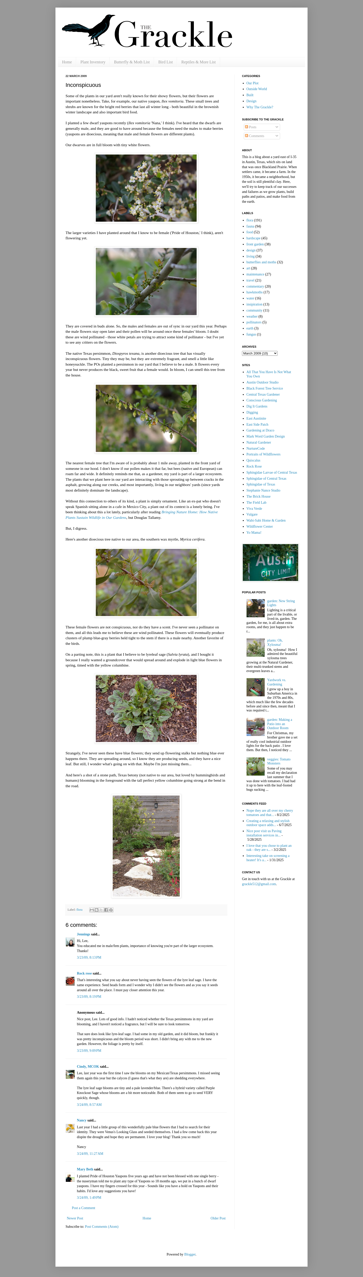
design (251, 250)
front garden (255, 244)
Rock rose (85, 973)
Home (67, 62)
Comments (254, 136)
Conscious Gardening (262, 400)
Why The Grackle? (260, 107)
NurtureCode (256, 448)
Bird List (165, 62)
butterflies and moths (261, 262)
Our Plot (253, 83)
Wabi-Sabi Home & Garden (266, 520)
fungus (251, 334)
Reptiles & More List (198, 62)
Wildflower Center (260, 526)
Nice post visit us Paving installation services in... (264, 833)
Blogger (189, 1254)
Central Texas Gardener (263, 394)
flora (79, 909)
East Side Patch (257, 424)
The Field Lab (256, 502)
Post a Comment (83, 1208)
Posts (250, 127)
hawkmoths (255, 292)
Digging (252, 412)
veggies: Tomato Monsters (278, 761)
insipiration (255, 304)
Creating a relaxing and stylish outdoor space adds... (268, 823)
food (250, 232)
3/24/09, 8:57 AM (89, 1105)
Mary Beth (85, 1169)
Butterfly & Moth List (132, 62)
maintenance (255, 274)
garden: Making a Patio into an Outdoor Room (279, 724)
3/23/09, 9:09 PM (89, 1051)
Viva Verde (254, 508)
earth (250, 328)
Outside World (257, 89)
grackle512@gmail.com (259, 884)
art (248, 268)
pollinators (254, 322)
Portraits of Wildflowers (264, 454)
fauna (250, 226)
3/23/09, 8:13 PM (89, 957)
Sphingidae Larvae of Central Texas (272, 472)
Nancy (81, 1120)
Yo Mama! (254, 532)
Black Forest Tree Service (265, 388)
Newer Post (75, 1218)
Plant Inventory (92, 62)
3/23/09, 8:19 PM (89, 997)
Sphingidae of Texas (261, 484)
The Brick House (259, 496)
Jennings (83, 934)
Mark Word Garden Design (266, 436)
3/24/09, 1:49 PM (89, 1197)
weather (252, 316)
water (250, 298)
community (255, 310)
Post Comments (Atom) (101, 1227)
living (251, 256)
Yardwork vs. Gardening (276, 682)
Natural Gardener (259, 442)
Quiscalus (253, 460)
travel (251, 280)
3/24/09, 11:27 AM (90, 1154)
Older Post (218, 1218)
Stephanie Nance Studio (264, 490)
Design (252, 101)
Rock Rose (254, 466)
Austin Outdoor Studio (263, 382)
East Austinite (256, 418)
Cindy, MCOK (88, 1066)
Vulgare (252, 514)
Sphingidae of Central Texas (267, 478)
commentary (255, 286)
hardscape (254, 238)
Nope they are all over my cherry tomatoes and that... (270, 813)
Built (250, 95)
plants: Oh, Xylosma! (275, 642)
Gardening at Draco (260, 430)
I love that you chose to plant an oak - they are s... (269, 848)
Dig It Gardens (257, 406)
